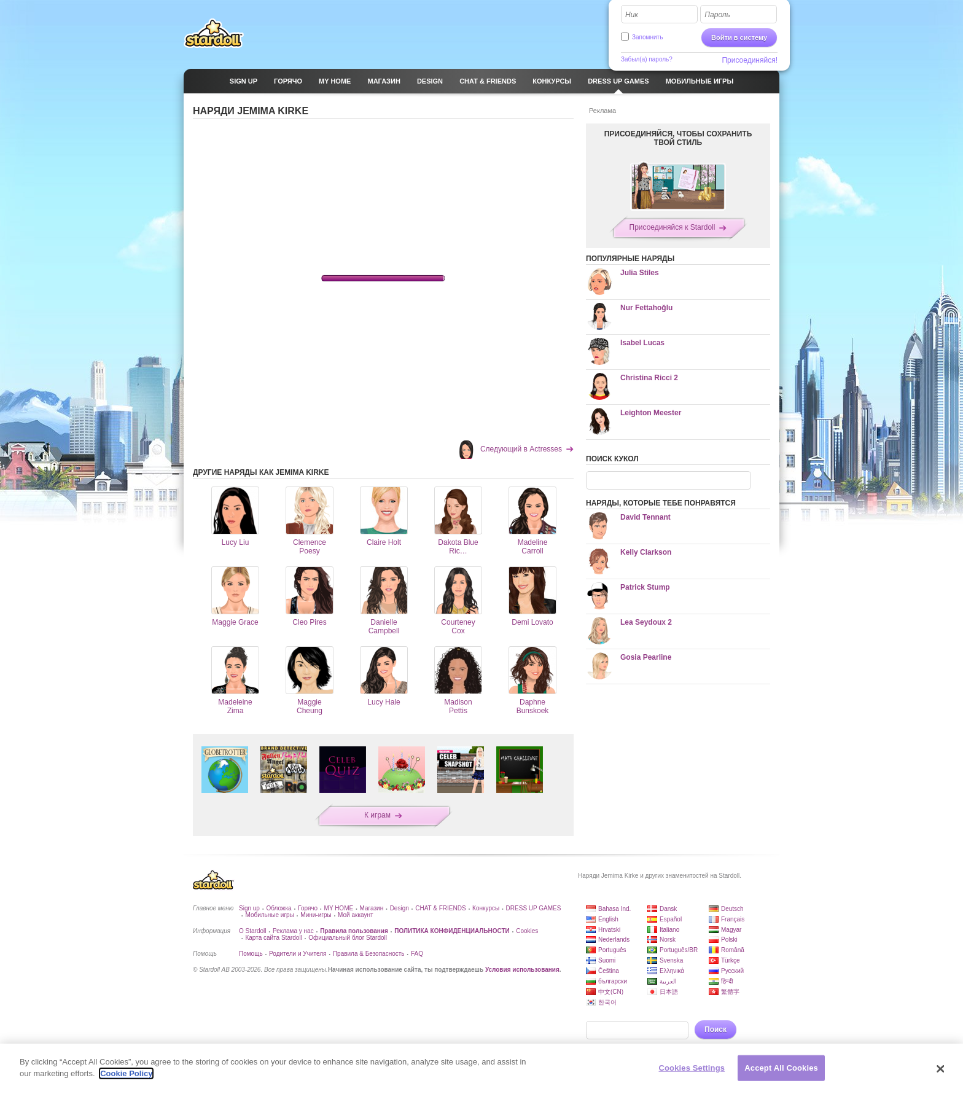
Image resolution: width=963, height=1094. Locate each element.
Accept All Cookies (781, 1068)
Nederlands (614, 939)
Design (399, 908)
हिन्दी (727, 981)
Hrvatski (609, 929)
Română (732, 950)
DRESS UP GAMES (533, 908)
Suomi (606, 960)
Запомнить (647, 37)
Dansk (668, 908)
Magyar (731, 929)
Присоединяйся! (750, 60)
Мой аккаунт (355, 915)
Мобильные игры (269, 915)
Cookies (527, 931)
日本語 (669, 991)
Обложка (278, 908)
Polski (729, 939)
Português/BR (679, 950)
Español (671, 919)
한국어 (607, 1002)
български (612, 981)
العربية (668, 981)
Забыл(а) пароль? (647, 59)
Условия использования (522, 969)
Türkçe (730, 960)
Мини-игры (315, 915)
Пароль (717, 14)
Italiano (669, 929)
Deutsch (732, 908)
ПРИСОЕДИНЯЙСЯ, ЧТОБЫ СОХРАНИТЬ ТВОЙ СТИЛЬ (678, 138)
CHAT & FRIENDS (440, 908)
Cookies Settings (692, 1068)
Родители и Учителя (297, 953)
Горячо (308, 908)
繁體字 (730, 991)
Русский (732, 970)
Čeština (608, 970)
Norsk (668, 939)
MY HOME (339, 908)
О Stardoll (252, 931)
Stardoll (214, 33)
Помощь (251, 953)
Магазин (372, 908)
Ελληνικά (672, 970)
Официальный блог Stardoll (347, 937)
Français (732, 919)
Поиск (715, 1029)
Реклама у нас (293, 931)
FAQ (417, 953)
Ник (631, 14)
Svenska (671, 960)
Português (612, 950)
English (608, 919)
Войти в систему (739, 37)
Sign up (249, 908)
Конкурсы (485, 908)
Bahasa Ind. (614, 908)
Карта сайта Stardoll (273, 937)
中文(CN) (610, 991)
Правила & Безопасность (369, 953)
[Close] (941, 1068)
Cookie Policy (126, 1073)
